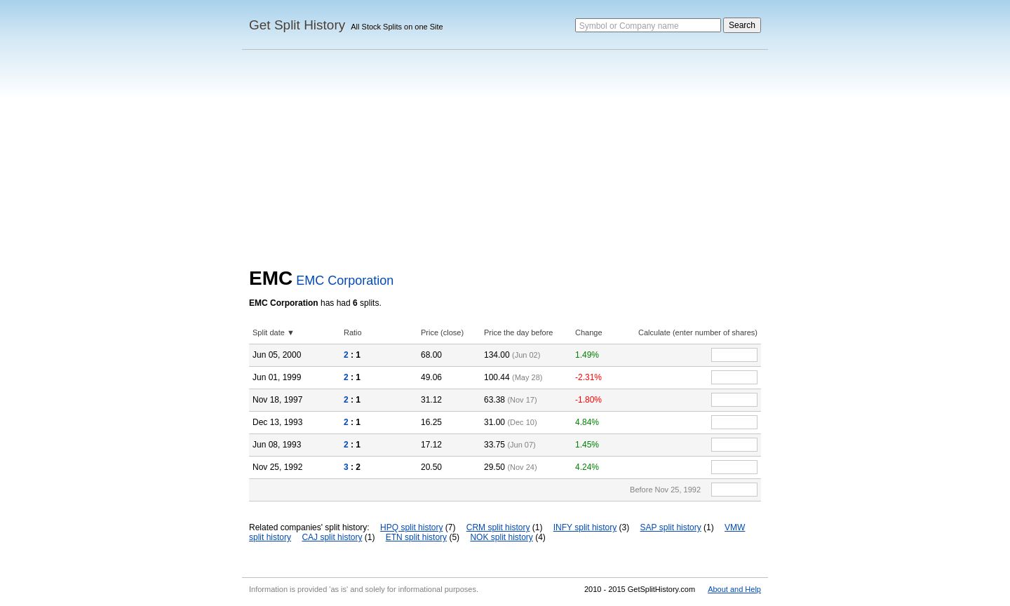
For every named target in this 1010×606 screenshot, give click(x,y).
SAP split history (670, 527)
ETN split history (416, 537)
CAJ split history (332, 537)
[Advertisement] (505, 162)
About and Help (734, 589)
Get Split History (297, 25)
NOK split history (501, 537)
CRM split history (498, 527)
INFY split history (585, 527)
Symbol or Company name (629, 26)
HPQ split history (411, 527)
